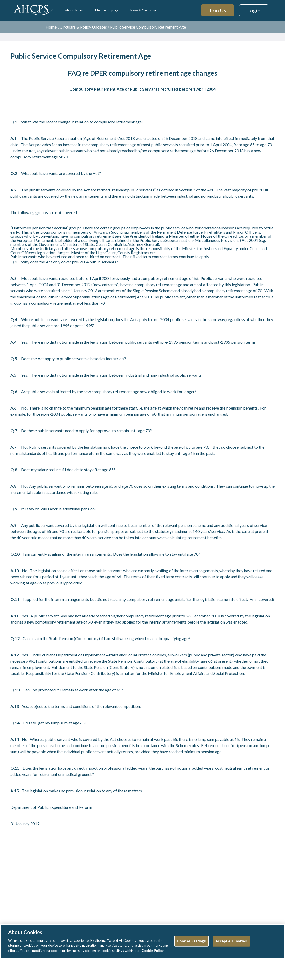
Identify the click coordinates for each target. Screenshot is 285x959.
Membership (104, 10)
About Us (71, 10)
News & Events (140, 10)
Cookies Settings (191, 943)
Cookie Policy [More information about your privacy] (153, 953)
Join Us (217, 10)
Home (51, 26)
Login (253, 10)
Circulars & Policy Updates (83, 26)
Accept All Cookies (231, 943)
